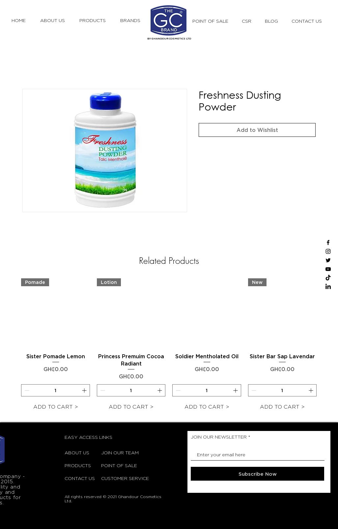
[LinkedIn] (328, 287)
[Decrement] (26, 390)
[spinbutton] (55, 390)
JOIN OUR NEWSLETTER (219, 437)
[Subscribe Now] (257, 474)
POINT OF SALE (117, 465)
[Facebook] (328, 242)
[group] (169, 346)
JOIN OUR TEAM (117, 452)
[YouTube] (328, 269)
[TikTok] (328, 278)
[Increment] (85, 390)
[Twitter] (328, 260)
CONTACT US (80, 478)
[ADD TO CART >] (55, 407)
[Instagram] (328, 251)
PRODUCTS (78, 465)
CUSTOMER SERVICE (117, 478)
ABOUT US (77, 452)
